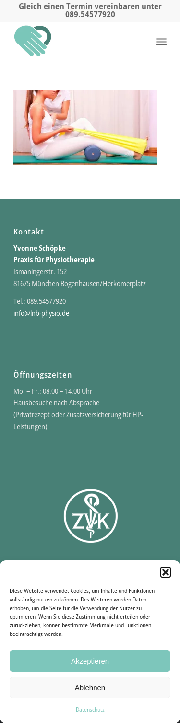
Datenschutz (90, 709)
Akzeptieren (90, 661)
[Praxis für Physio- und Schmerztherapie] (74, 41)
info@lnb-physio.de (41, 313)
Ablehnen (90, 687)
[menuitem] (161, 41)
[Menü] (161, 41)
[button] (165, 572)
